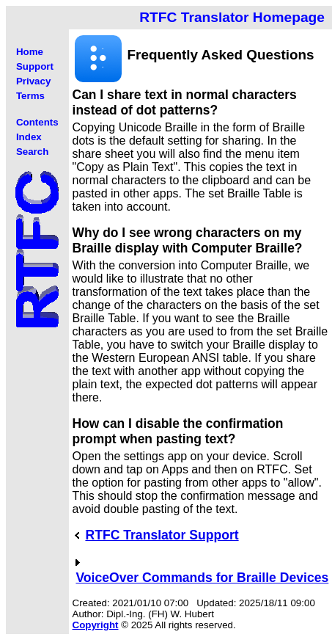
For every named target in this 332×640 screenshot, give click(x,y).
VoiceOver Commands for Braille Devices (201, 577)
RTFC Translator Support (161, 535)
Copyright (96, 624)
